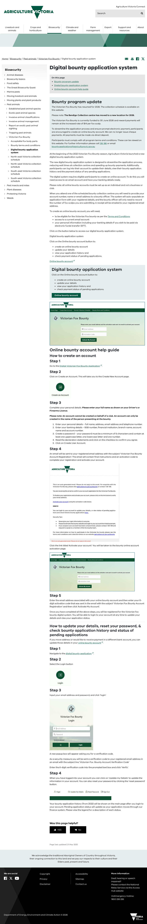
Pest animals (30, 58)
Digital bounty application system (24, 151)
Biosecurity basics (16, 79)
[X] (143, 58)
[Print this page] (132, 59)
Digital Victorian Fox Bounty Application (80, 366)
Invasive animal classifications (24, 117)
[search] (120, 13)
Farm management (93, 29)
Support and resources (124, 29)
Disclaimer (45, 884)
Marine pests (13, 91)
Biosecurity (54, 27)
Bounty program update (66, 81)
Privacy (43, 879)
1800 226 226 (117, 899)
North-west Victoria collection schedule (26, 165)
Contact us (81, 884)
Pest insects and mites (18, 185)
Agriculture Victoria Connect (130, 7)
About (141, 27)
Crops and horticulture (35, 29)
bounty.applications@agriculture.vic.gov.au (73, 146)
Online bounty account (61, 261)
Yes (59, 829)
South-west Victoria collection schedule (26, 180)
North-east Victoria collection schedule (26, 158)
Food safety (13, 83)
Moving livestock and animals (22, 96)
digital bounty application (79, 653)
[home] (29, 12)
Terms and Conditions (119, 216)
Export (108, 27)
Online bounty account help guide (71, 89)
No (79, 829)
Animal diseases (15, 75)
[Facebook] (137, 58)
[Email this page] (126, 59)
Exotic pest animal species (22, 112)
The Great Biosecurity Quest (21, 87)
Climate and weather (72, 29)
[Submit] (142, 13)
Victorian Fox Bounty (49, 58)
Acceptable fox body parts (24, 141)
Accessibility (82, 873)
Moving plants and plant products (24, 100)
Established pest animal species (25, 108)
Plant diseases (14, 189)
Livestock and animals (12, 29)
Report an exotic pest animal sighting (23, 127)
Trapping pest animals (20, 132)
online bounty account (89, 642)
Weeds (10, 198)
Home (5, 58)
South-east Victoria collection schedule (26, 172)
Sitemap (80, 879)
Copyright (45, 873)
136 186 (103, 143)
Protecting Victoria (16, 193)
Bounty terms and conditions (25, 145)
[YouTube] (17, 878)
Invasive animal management (24, 121)
